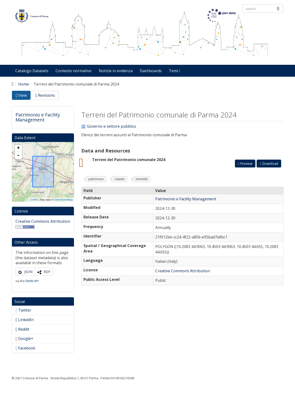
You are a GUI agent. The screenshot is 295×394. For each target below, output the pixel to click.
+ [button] (18, 148)
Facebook (26, 348)
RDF (47, 271)
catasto (120, 179)
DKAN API (32, 281)
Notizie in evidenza (116, 70)
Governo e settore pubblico (111, 126)
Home (23, 84)
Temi (174, 70)
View (23, 96)
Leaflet (34, 199)
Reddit (23, 329)
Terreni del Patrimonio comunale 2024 (128, 159)
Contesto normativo (74, 70)
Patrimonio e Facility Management (38, 117)
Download (269, 163)
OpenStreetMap (63, 199)
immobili (142, 179)
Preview (245, 163)
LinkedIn (25, 319)
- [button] (18, 155)
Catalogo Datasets (31, 70)
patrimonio (96, 179)
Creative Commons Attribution (43, 221)
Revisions (45, 95)
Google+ (25, 338)
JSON (28, 271)
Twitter (23, 310)
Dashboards (151, 70)
